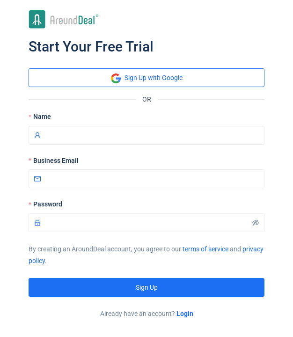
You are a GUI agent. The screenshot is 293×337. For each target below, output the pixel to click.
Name (42, 116)
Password (47, 204)
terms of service (205, 249)
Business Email (56, 160)
